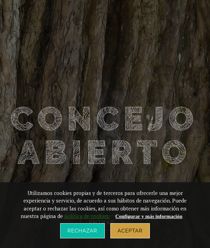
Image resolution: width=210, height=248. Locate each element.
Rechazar (82, 231)
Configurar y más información (148, 216)
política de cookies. (87, 216)
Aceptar (130, 231)
